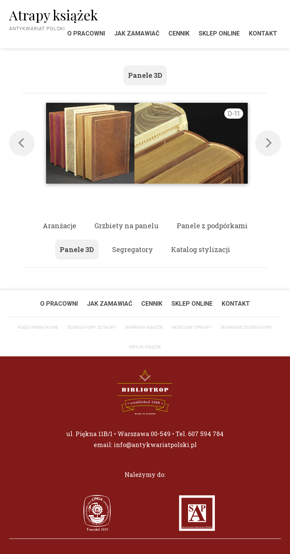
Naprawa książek (144, 327)
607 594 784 (206, 434)
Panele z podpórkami (212, 225)
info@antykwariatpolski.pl (155, 445)
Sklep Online (219, 33)
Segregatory (132, 249)
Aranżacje (59, 225)
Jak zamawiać (136, 33)
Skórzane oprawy (191, 327)
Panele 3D (145, 75)
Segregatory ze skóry (91, 327)
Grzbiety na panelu (126, 225)
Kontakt (263, 33)
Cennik (179, 33)
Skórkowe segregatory (247, 327)
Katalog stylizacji (200, 249)
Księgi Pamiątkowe (38, 327)
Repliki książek (145, 347)
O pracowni (59, 303)
